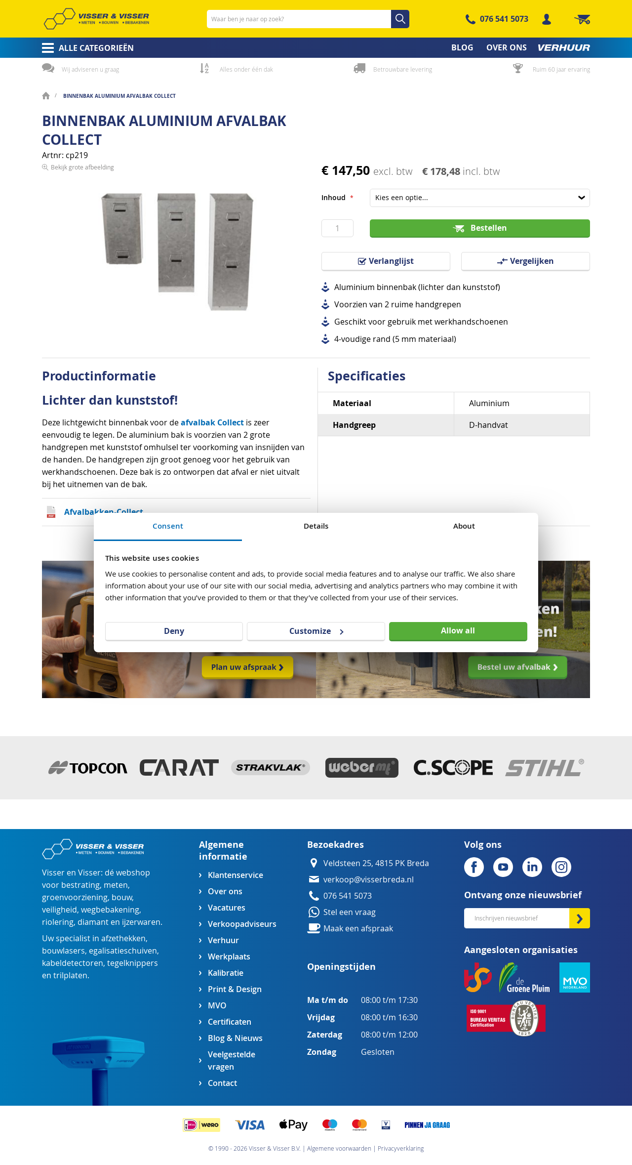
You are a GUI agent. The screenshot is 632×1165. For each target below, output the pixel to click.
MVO (217, 1005)
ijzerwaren (141, 922)
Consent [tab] (168, 526)
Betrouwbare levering (402, 69)
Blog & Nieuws (235, 1038)
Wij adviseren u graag (90, 69)
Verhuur (223, 940)
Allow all (458, 630)
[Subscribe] (579, 918)
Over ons (225, 891)
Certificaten (229, 1022)
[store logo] (96, 18)
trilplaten (70, 975)
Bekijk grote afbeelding (82, 338)
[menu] (316, 48)
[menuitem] (85, 48)
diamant (93, 922)
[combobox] (308, 19)
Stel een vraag (349, 912)
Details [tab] (316, 526)
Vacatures (226, 908)
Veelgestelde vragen (231, 1060)
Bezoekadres (335, 844)
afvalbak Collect (212, 422)
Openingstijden (341, 966)
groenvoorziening (75, 897)
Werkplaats (229, 957)
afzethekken (123, 938)
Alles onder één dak (246, 69)
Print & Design (235, 989)
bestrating (80, 885)
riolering (58, 922)
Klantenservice (235, 875)
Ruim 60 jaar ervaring (561, 69)
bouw (122, 897)
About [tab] (464, 526)
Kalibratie (225, 973)
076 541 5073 (504, 18)
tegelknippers (132, 963)
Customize (316, 630)
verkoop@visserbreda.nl (368, 879)
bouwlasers (63, 951)
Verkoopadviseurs (242, 924)
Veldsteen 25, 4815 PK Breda (376, 863)
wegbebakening (110, 910)
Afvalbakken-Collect (103, 511)
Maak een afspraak (358, 928)
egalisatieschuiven (123, 951)
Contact (222, 1083)
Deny (174, 630)
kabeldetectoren (72, 963)
